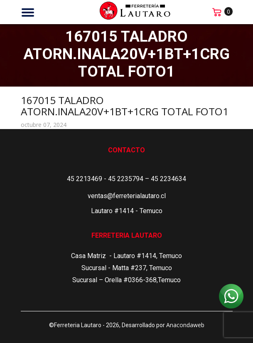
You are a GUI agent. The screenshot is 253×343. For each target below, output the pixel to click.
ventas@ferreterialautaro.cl (127, 196)
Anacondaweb (185, 325)
